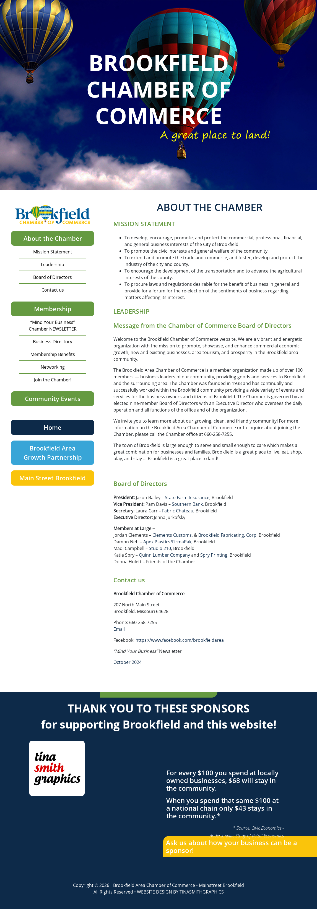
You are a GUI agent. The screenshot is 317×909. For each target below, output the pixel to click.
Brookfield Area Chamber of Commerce (154, 885)
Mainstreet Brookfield (221, 885)
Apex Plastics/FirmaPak (167, 542)
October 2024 (127, 662)
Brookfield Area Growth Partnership (53, 452)
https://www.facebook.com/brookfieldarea (180, 640)
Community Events (52, 398)
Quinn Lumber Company (164, 555)
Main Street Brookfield (52, 478)
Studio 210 (160, 548)
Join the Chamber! (52, 380)
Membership (52, 309)
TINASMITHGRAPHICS (202, 892)
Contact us (52, 290)
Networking (53, 367)
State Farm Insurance (187, 497)
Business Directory (52, 342)
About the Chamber (53, 238)
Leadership (52, 264)
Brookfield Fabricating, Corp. (228, 535)
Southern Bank (187, 504)
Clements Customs (172, 535)
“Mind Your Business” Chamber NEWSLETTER (53, 325)
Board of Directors (52, 277)
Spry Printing (213, 555)
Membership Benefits (52, 354)
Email (119, 629)
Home (52, 427)
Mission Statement (52, 252)
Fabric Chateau (177, 511)
